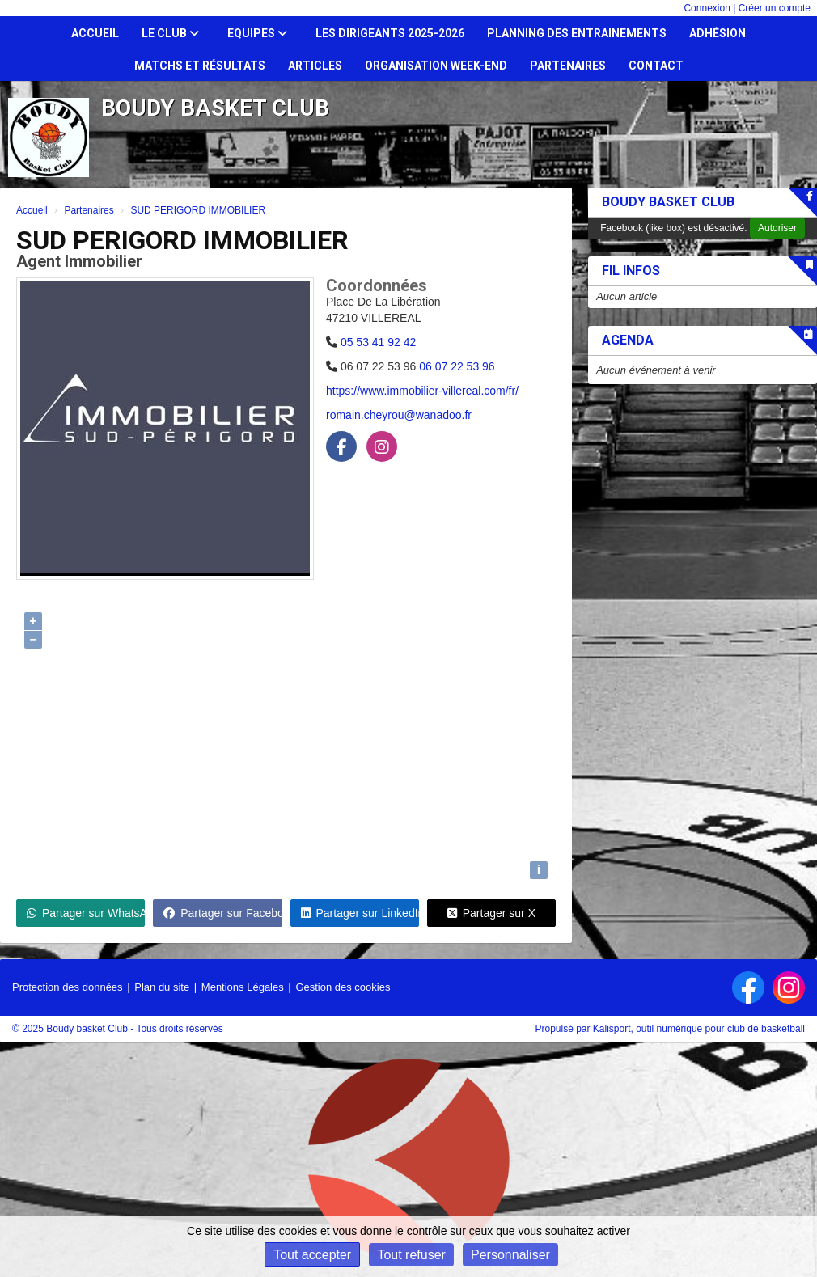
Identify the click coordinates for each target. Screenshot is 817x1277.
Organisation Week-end (436, 65)
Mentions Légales (242, 987)
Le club (170, 33)
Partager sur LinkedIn (360, 913)
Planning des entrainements (577, 33)
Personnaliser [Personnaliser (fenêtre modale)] (510, 1255)
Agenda (628, 340)
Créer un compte (775, 8)
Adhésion (717, 33)
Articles (315, 65)
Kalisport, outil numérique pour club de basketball (699, 1028)
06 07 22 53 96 (456, 366)
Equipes (257, 33)
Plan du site (161, 987)
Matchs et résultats (199, 65)
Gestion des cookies (342, 987)
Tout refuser (411, 1255)
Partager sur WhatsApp (86, 913)
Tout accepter (312, 1255)
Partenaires (568, 65)
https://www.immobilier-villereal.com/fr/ (422, 390)
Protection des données (67, 987)
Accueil (95, 33)
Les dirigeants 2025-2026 (389, 33)
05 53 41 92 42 (378, 342)
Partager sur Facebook (222, 913)
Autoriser (777, 228)
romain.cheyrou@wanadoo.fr (399, 414)
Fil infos (631, 270)
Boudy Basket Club (668, 201)
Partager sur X (491, 913)
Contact (656, 65)
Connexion (707, 8)
